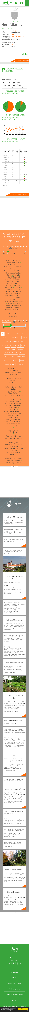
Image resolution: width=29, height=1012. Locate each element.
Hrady (7, 349)
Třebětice (17, 308)
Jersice (16, 283)
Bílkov (8, 261)
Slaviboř (17, 304)
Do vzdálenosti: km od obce (14, 246)
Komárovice (9, 287)
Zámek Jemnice (13, 385)
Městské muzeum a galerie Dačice (13, 396)
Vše (3, 334)
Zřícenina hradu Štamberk (13, 459)
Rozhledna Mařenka (13, 405)
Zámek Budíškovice (13, 371)
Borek (18, 263)
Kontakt (14, 1000)
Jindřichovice (10, 285)
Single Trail (15, 360)
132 (12, 44)
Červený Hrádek (9, 271)
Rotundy (22, 353)
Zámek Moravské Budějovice (13, 431)
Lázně (12, 357)
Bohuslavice (16, 261)
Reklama (14, 978)
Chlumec (19, 271)
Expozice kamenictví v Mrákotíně (13, 425)
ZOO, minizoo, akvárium (13, 334)
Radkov (12, 300)
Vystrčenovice (15, 312)
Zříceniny (20, 349)
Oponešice (17, 295)
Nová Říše (16, 293)
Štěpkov (7, 306)
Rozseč (20, 302)
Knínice (17, 285)
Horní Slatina (11, 24)
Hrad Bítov (13, 450)
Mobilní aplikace (14, 989)
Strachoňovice (16, 306)
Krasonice (17, 287)
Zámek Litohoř (13, 416)
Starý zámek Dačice (13, 391)
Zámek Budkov (13, 383)
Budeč (16, 265)
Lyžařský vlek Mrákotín (13, 420)
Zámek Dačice (13, 393)
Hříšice (17, 281)
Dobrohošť (16, 277)
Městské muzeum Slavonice (13, 448)
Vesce (8, 312)
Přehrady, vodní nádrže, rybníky (14, 341)
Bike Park (6, 360)
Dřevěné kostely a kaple (10, 353)
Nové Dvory (9, 295)
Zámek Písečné (13, 418)
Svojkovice (9, 308)
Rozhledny (24, 345)
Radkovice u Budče (10, 302)
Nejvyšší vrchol (21, 357)
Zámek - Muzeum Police (13, 414)
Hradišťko (10, 281)
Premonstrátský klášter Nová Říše (13, 374)
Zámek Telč (13, 409)
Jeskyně (6, 357)
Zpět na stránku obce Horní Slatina (21, 194)
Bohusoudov (10, 263)
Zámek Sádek (13, 446)
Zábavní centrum (9, 364)
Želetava (16, 314)
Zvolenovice (13, 316)
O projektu (14, 972)
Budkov (10, 269)
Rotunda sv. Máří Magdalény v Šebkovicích (13, 443)
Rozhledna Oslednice (13, 401)
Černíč (16, 269)
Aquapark (24, 334)
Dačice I (9, 275)
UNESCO (4, 338)
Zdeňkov (9, 314)
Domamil (18, 279)
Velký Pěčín (17, 310)
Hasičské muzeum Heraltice (13, 453)
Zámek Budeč (13, 368)
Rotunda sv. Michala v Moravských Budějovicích (13, 437)
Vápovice (8, 310)
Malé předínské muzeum (13, 411)
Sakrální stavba (20, 364)
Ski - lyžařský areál (15, 338)
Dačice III (9, 277)
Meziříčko (9, 293)
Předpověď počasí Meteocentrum (16, 1006)
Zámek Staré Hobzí (13, 399)
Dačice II (16, 275)
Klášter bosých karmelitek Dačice (13, 388)
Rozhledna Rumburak (13, 461)
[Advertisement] (14, 214)
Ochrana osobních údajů (15, 994)
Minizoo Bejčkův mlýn (13, 463)
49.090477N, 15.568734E (17, 36)
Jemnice (10, 283)
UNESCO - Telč (13, 407)
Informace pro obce (14, 983)
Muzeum (22, 360)
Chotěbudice (10, 273)
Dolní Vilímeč (9, 279)
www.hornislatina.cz (16, 48)
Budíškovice (8, 267)
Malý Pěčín (8, 291)
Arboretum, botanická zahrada (10, 345)
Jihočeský (13, 31)
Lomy (13, 289)
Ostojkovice (9, 297)
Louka (18, 289)
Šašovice (10, 304)
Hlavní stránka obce (23, 60)
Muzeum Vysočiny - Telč (13, 403)
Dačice (13, 34)
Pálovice (17, 297)
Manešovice (17, 291)
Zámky (13, 349)
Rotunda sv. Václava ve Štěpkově (13, 380)
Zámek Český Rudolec (12, 422)
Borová (10, 265)
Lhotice (7, 289)
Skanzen (24, 338)
